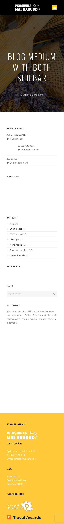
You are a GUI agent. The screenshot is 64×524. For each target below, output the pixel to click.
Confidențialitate (15, 484)
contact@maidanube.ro (25, 459)
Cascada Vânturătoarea (26, 146)
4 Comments (16, 139)
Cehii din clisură (12, 159)
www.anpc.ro (13, 476)
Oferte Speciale (17, 255)
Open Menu (54, 7)
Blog (12, 223)
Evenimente (16, 228)
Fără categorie (17, 234)
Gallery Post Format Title (16, 135)
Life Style (14, 239)
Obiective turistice (19, 250)
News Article (16, 244)
